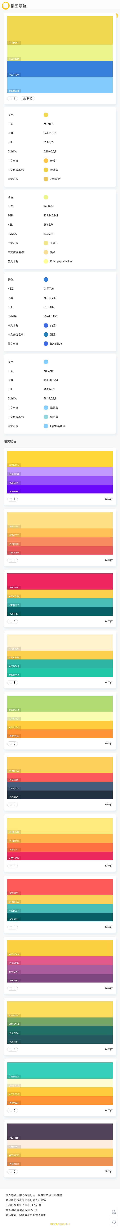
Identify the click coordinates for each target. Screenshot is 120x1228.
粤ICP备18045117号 (60, 1224)
